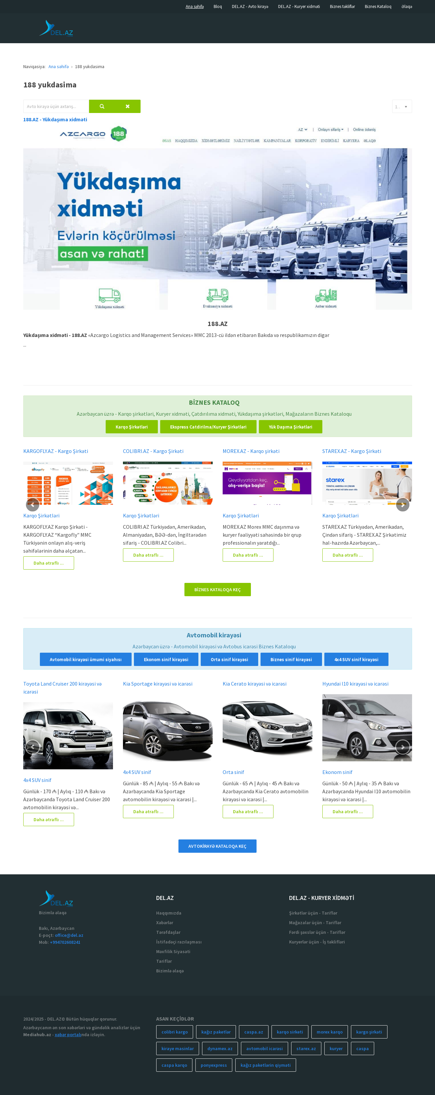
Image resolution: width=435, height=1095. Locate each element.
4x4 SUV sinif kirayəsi (356, 659)
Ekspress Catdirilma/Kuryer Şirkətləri (208, 427)
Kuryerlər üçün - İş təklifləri (317, 942)
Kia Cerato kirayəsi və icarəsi (254, 683)
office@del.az (69, 935)
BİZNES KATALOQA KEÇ (217, 590)
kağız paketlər (216, 1032)
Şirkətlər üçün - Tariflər (313, 913)
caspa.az (253, 1032)
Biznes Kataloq (378, 6)
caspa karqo (174, 1065)
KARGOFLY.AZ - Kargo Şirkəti (55, 451)
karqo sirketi (290, 1032)
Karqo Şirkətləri (132, 427)
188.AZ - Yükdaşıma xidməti (55, 119)
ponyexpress (214, 1065)
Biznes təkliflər (342, 6)
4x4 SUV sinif (37, 780)
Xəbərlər (164, 923)
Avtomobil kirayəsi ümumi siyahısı (86, 659)
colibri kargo (175, 1032)
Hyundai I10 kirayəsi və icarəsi (355, 683)
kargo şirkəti (369, 1032)
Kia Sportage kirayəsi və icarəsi (157, 683)
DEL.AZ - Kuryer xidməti (299, 6)
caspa (362, 1048)
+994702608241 (65, 942)
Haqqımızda (168, 913)
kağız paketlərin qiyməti (266, 1065)
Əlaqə (406, 6)
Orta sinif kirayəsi (229, 659)
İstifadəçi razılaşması (179, 942)
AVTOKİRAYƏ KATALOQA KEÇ (217, 846)
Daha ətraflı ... (49, 563)
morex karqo (330, 1032)
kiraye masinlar (178, 1048)
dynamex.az (220, 1048)
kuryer (336, 1048)
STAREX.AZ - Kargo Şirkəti (351, 451)
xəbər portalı (68, 1035)
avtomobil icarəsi (264, 1048)
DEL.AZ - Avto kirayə (250, 6)
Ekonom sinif (337, 772)
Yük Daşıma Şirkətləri (290, 427)
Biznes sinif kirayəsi (291, 659)
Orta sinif (233, 772)
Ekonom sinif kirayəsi (166, 659)
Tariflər (164, 961)
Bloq (218, 6)
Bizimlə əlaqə (170, 971)
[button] (32, 504)
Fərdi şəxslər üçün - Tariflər (317, 932)
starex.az (306, 1048)
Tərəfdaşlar (168, 932)
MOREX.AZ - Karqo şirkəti (251, 451)
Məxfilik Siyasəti (173, 951)
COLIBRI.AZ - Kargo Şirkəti (153, 451)
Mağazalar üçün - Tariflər (315, 923)
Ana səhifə (195, 6)
